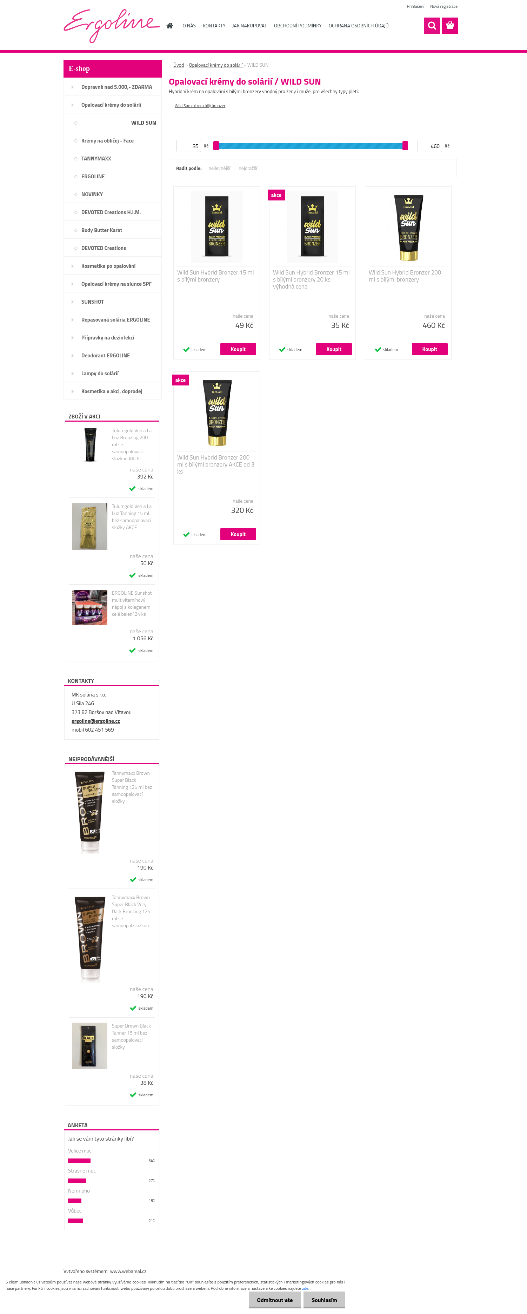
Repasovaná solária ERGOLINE (115, 320)
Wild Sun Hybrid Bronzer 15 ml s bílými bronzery (215, 276)
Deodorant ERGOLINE (105, 355)
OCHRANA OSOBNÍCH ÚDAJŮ (359, 25)
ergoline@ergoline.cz (96, 721)
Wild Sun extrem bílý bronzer (200, 105)
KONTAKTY (214, 25)
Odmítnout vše (273, 1300)
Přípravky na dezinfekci (107, 338)
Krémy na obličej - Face (107, 141)
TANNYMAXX (96, 158)
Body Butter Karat (101, 230)
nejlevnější (220, 168)
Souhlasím (323, 1300)
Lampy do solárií (100, 373)
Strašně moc (82, 1171)
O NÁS (189, 25)
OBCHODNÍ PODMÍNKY (298, 25)
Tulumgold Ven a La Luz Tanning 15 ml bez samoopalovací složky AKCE (132, 517)
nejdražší (248, 168)
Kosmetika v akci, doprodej (111, 391)
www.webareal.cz (128, 1271)
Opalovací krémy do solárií (111, 105)
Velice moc (80, 1151)
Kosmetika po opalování (108, 266)
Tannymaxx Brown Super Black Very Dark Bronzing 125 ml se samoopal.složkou (131, 911)
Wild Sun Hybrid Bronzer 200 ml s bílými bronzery (405, 276)
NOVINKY (92, 194)
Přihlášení (415, 6)
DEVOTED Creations (103, 248)
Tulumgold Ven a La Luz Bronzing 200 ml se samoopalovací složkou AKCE (132, 444)
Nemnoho (79, 1191)
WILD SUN (143, 122)
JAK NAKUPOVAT (250, 25)
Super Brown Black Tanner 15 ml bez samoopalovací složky (131, 1036)
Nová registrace (444, 6)
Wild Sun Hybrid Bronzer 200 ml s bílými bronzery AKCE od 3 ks (215, 464)
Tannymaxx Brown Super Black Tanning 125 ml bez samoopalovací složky (132, 787)
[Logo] (112, 26)
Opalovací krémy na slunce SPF (116, 284)
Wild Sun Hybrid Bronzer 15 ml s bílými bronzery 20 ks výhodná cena (311, 279)
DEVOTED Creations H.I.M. (111, 212)
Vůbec (74, 1211)
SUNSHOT (92, 302)
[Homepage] (169, 26)
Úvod (178, 64)
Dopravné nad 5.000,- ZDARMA (116, 87)
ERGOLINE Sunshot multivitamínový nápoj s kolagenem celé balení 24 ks (132, 603)
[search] (432, 26)
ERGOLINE (93, 176)
